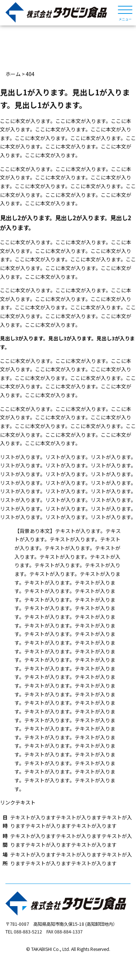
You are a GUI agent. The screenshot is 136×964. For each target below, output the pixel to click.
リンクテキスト (18, 802)
